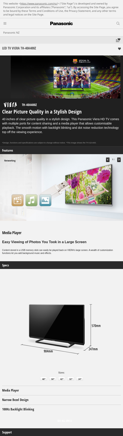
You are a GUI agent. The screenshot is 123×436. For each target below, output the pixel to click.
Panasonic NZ (11, 32)
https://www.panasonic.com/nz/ (39, 3)
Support (7, 432)
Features (7, 150)
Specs (5, 265)
